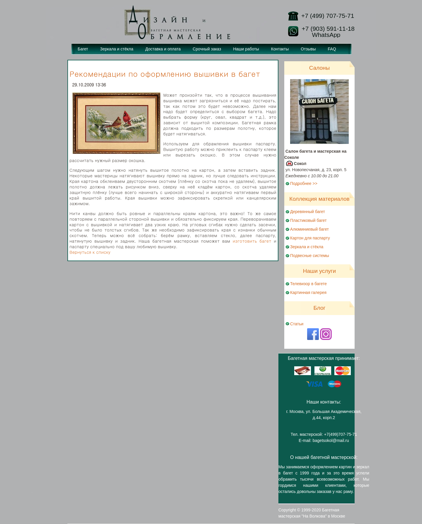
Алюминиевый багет (309, 229)
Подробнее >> (303, 183)
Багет (83, 49)
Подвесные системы (309, 255)
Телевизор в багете (308, 283)
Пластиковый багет (308, 220)
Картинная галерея (308, 292)
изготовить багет (252, 241)
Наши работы (246, 49)
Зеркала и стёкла (116, 49)
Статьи (296, 323)
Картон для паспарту (310, 238)
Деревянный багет (307, 211)
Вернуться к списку (89, 252)
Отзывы (308, 49)
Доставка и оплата (163, 49)
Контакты (280, 49)
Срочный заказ (207, 49)
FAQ (332, 49)
